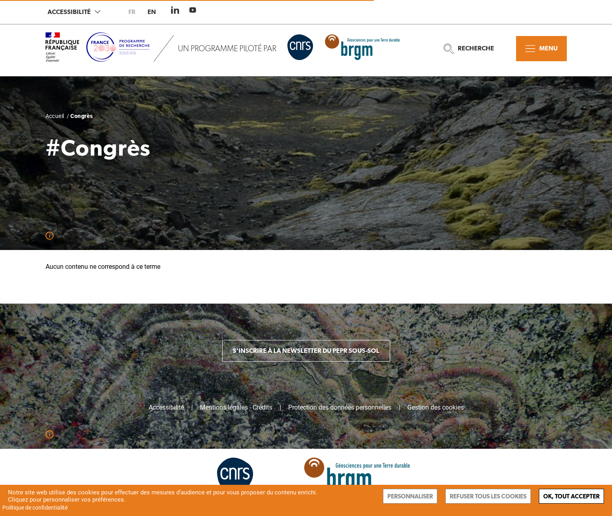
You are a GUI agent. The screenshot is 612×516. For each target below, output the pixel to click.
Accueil (55, 116)
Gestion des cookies (435, 407)
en (152, 12)
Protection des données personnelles (339, 407)
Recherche (469, 49)
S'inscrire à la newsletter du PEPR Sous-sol (306, 350)
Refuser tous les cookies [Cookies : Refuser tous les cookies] (488, 496)
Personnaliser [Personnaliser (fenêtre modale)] (410, 496)
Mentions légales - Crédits (236, 407)
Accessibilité (74, 12)
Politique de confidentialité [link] (35, 507)
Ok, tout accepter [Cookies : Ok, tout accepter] (571, 496)
